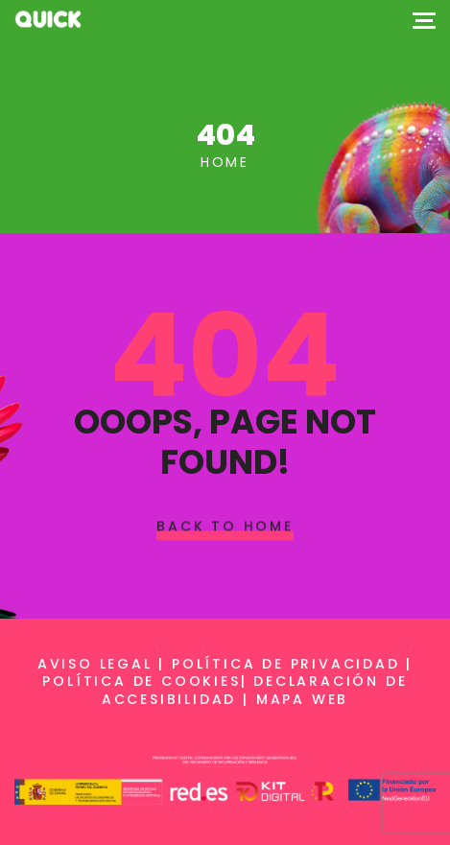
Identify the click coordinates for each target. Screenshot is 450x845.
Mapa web (302, 699)
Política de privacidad (286, 663)
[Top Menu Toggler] (424, 19)
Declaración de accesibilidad (255, 689)
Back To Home (225, 525)
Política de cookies (141, 681)
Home (225, 162)
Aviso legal (95, 663)
